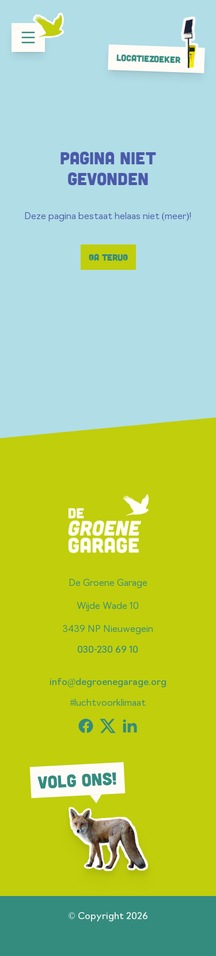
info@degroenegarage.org (108, 682)
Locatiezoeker (159, 58)
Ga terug (108, 257)
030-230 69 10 (107, 650)
